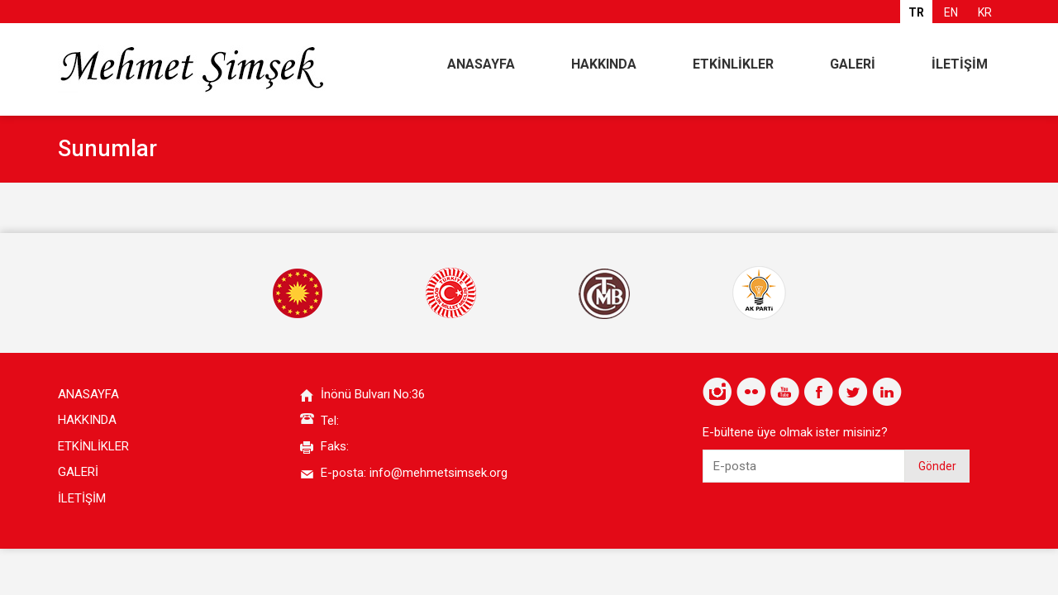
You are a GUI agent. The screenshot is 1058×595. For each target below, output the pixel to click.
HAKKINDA (603, 64)
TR (916, 12)
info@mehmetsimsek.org (438, 472)
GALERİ (852, 64)
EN (951, 12)
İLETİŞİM (960, 64)
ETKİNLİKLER (733, 64)
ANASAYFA (481, 64)
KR (985, 12)
